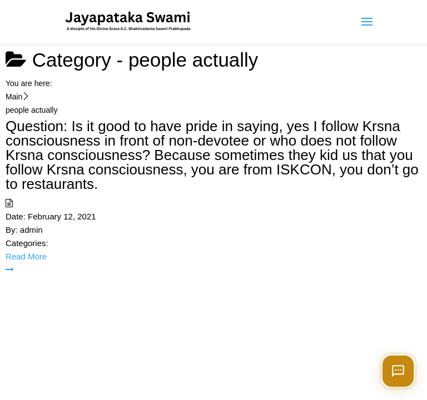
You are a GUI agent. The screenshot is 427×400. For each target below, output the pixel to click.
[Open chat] (398, 371)
